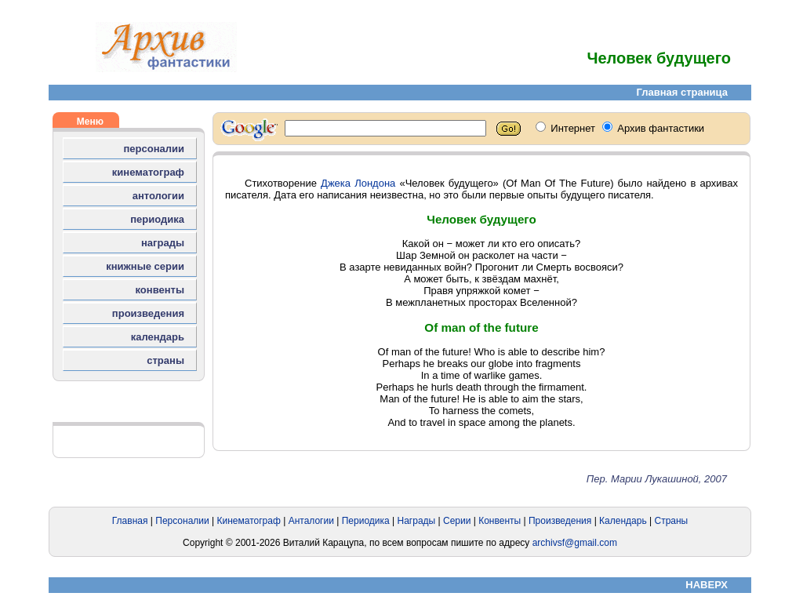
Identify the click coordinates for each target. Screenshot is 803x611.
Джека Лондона (358, 183)
